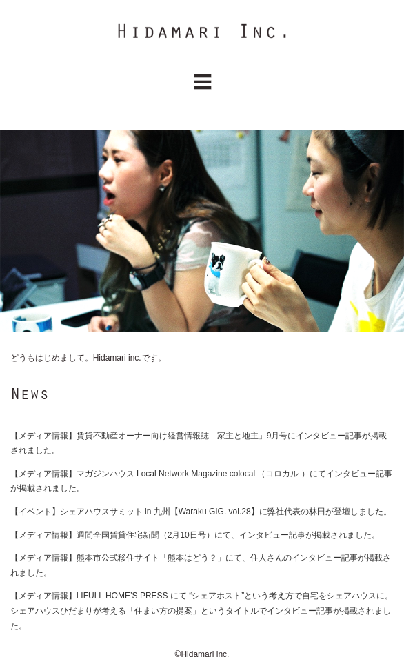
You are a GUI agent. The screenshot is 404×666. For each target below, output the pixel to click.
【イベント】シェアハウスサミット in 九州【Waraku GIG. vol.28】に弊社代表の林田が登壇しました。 (201, 511)
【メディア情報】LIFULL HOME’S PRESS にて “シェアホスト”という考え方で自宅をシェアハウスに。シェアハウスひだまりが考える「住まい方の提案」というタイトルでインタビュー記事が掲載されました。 (202, 610)
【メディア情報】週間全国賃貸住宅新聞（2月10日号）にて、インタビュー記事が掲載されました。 (195, 535)
